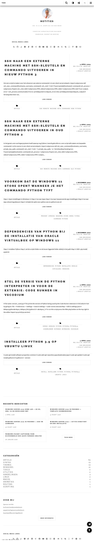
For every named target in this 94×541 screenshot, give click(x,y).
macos (6, 479)
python (78, 108)
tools (6, 470)
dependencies (48, 266)
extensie (57, 329)
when (71, 216)
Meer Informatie (47, 518)
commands (66, 108)
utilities (8, 472)
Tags (4, 3)
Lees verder (47, 99)
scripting (8, 487)
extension (66, 329)
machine (53, 108)
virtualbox (56, 268)
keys (59, 108)
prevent (44, 216)
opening (51, 216)
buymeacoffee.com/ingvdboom (13, 513)
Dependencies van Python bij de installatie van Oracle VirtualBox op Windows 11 (35, 236)
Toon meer (68, 437)
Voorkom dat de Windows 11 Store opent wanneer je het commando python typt (34, 186)
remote (46, 108)
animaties (8, 482)
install (44, 371)
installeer (52, 371)
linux (64, 374)
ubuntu (58, 374)
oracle (74, 266)
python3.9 (74, 326)
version (52, 326)
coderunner (48, 329)
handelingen (10, 474)
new (72, 108)
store (66, 216)
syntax (7, 462)
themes (7, 465)
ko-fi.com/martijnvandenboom (12, 507)
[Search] (66, 3)
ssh (41, 108)
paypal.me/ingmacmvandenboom (13, 510)
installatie (66, 266)
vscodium (74, 329)
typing (77, 216)
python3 (66, 326)
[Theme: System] (73, 3)
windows (59, 216)
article (17, 108)
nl (85, 3)
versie (45, 326)
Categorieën (11, 456)
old (72, 168)
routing (7, 484)
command (66, 168)
